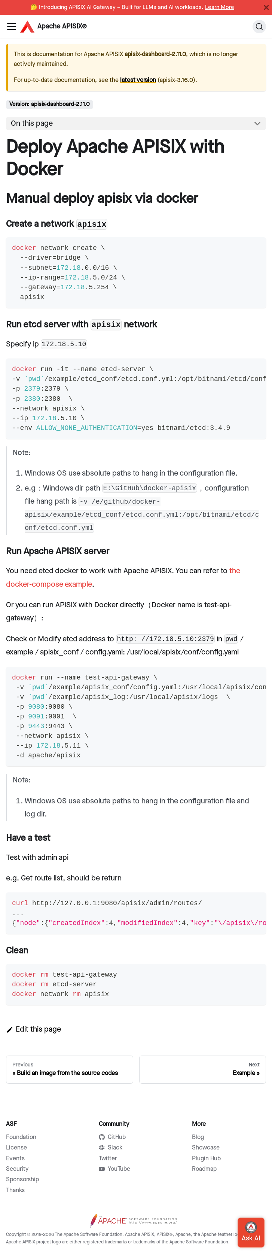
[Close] (266, 7)
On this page (32, 123)
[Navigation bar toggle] (11, 26)
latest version (138, 80)
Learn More (219, 7)
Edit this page (33, 1029)
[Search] (259, 26)
